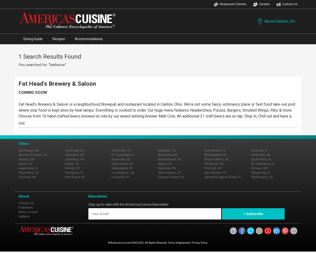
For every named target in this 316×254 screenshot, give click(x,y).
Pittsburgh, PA (213, 164)
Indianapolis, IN (122, 168)
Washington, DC (262, 177)
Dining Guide (33, 39)
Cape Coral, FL (28, 168)
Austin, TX (26, 164)
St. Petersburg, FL (263, 164)
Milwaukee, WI (168, 155)
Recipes (59, 39)
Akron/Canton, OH (276, 21)
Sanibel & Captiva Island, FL (222, 177)
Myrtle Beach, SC (169, 159)
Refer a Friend (28, 212)
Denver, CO (72, 168)
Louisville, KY (120, 177)
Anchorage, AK (29, 150)
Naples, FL (165, 164)
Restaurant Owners (230, 4)
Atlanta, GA (26, 159)
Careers (261, 4)
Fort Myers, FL (74, 172)
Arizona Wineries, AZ (33, 155)
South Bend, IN (261, 159)
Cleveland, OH (74, 155)
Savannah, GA (260, 155)
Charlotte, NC (28, 177)
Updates (24, 216)
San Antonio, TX (215, 172)
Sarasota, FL (259, 150)
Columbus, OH (74, 159)
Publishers (26, 207)
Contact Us (286, 4)
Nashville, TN (167, 168)
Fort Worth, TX (121, 150)
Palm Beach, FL (214, 150)
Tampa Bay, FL (260, 172)
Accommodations (89, 39)
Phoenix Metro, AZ (216, 159)
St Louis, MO (259, 168)
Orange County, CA (171, 177)
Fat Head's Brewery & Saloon (57, 83)
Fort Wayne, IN (74, 177)
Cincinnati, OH (74, 150)
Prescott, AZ (212, 168)
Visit (22, 123)
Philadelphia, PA (215, 155)
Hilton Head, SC (122, 164)
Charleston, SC (29, 172)
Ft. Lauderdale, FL (123, 155)
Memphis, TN (167, 150)
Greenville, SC (121, 159)
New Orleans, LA (169, 172)
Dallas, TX (72, 164)
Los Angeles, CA (123, 172)
